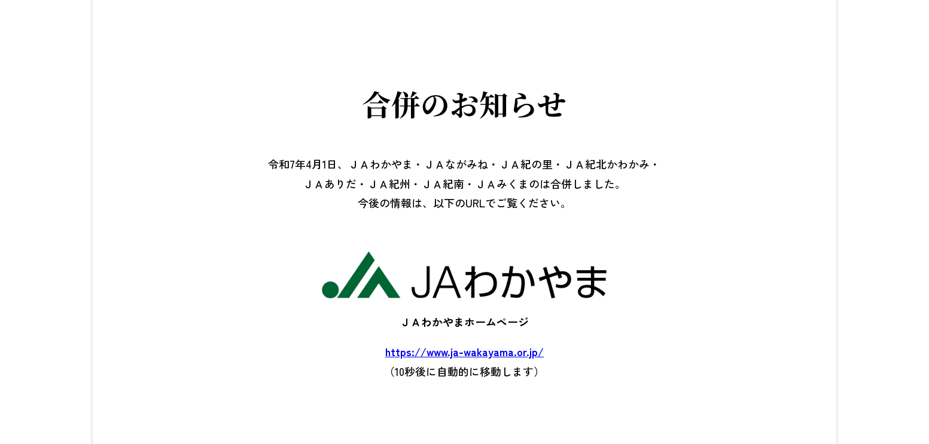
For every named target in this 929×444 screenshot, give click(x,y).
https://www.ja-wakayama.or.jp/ (464, 351)
